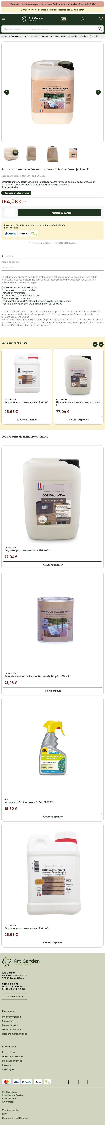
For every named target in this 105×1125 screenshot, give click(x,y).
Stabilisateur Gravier (12, 1095)
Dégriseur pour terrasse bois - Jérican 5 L (27, 550)
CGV (4, 1114)
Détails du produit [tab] (10, 262)
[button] (6, 92)
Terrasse (15, 36)
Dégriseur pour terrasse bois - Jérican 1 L (27, 928)
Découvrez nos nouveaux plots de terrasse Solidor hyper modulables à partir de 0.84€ (53, 4)
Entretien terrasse (30, 36)
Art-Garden (15, 175)
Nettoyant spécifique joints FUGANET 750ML (29, 802)
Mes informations (12, 1029)
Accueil (4, 36)
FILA (6, 799)
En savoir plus (11, 227)
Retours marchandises (14, 1033)
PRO (63, 18)
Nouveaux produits (12, 1056)
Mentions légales (10, 1110)
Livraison (7, 1065)
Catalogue (8, 1069)
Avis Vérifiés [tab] (7, 267)
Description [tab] (7, 256)
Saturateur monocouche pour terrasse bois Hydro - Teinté (36, 676)
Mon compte (9, 1011)
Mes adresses (10, 1025)
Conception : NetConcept (15, 1118)
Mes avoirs (8, 1021)
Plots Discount (9, 1098)
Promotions (8, 1052)
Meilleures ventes (12, 1060)
